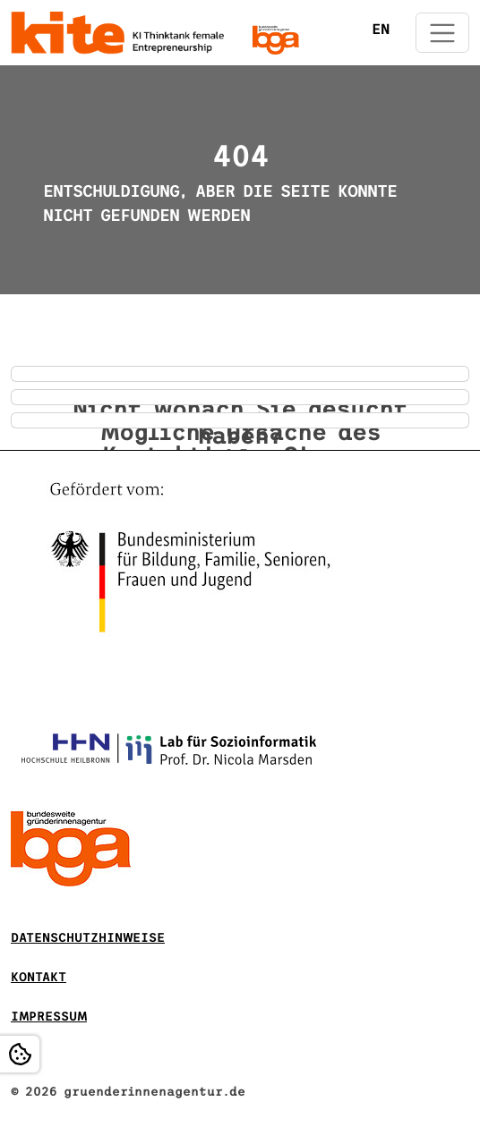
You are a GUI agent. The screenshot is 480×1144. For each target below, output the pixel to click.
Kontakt (38, 977)
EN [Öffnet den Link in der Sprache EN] (381, 29)
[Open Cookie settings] (19, 1054)
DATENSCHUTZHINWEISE (88, 938)
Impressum (49, 1016)
